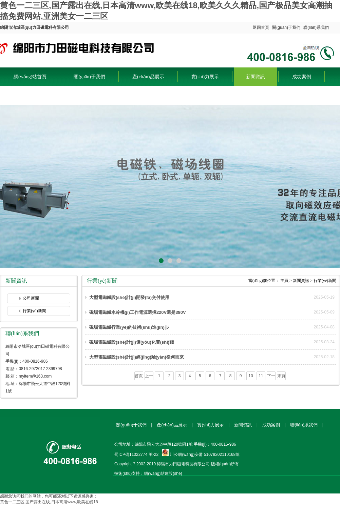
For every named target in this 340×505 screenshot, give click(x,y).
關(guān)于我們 (286, 27)
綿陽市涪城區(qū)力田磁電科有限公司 (78, 49)
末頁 (281, 375)
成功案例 (301, 76)
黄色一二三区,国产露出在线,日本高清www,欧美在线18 (49, 502)
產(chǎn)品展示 (148, 76)
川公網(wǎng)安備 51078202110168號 (205, 454)
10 (250, 375)
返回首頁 (261, 27)
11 (261, 375)
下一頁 (271, 376)
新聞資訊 (255, 76)
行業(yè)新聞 (34, 310)
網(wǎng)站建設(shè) (163, 473)
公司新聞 (31, 298)
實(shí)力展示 (205, 76)
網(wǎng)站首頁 (30, 76)
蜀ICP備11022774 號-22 (136, 454)
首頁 (139, 375)
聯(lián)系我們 (316, 27)
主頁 (284, 280)
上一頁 (149, 376)
